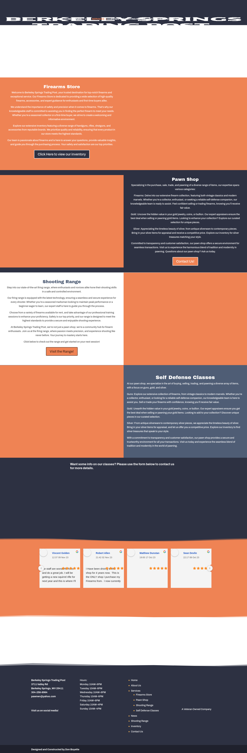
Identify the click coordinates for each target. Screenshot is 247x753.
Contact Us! (185, 261)
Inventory (156, 19)
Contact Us (175, 19)
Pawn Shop (142, 700)
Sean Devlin (190, 553)
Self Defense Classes (147, 710)
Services (98, 19)
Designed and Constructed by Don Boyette (55, 749)
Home (68, 19)
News (115, 19)
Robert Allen (103, 553)
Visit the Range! (62, 351)
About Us (82, 19)
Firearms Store (144, 694)
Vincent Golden (61, 553)
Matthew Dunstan (149, 553)
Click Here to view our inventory (62, 154)
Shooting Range (134, 19)
